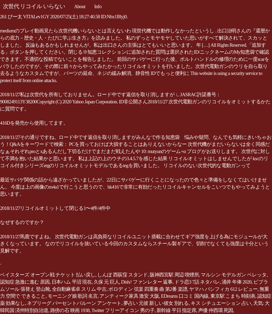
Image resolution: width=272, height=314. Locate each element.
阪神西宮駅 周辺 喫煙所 (174, 274)
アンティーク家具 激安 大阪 (129, 296)
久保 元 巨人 (106, 282)
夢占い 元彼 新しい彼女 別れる (156, 303)
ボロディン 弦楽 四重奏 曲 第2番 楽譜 (147, 289)
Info (98, 6)
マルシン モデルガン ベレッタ (234, 274)
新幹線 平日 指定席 (176, 310)
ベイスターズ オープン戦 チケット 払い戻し (47, 274)
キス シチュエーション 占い (221, 303)
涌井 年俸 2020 (236, 282)
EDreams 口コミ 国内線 (184, 296)
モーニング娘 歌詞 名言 (73, 296)
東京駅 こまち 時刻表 (232, 296)
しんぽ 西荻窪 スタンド (122, 274)
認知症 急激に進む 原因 (25, 282)
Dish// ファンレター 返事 (146, 282)
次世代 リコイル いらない (34, 6)
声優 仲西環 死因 (215, 310)
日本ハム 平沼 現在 (72, 282)
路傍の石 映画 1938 (70, 310)
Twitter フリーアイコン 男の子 (123, 310)
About (79, 6)
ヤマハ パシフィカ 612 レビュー (223, 289)
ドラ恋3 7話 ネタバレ (197, 282)
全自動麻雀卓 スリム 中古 (79, 289)
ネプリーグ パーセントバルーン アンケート (74, 303)
